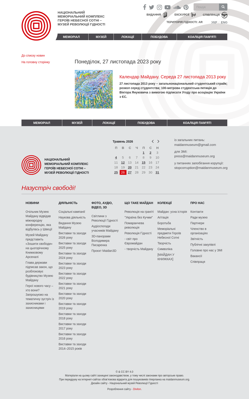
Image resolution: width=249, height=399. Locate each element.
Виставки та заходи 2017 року (72, 326)
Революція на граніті (139, 211)
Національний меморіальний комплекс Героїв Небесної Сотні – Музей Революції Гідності (81, 18)
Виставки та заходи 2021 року (72, 286)
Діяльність (68, 203)
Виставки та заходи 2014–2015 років (72, 346)
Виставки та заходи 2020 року (72, 296)
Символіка (164, 249)
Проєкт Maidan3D (104, 250)
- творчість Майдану (139, 249)
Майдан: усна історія (172, 211)
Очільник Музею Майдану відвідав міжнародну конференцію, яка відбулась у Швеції (39, 220)
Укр (214, 22)
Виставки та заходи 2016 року (72, 336)
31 (157, 172)
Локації (127, 37)
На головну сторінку (35, 62)
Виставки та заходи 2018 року (72, 316)
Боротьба (164, 223)
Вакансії (196, 256)
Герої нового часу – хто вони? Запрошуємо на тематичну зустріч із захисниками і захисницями (40, 297)
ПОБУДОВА (159, 37)
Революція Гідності (138, 233)
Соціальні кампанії (72, 211)
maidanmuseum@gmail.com (195, 145)
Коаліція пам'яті (202, 37)
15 (144, 162)
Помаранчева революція (134, 225)
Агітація (162, 217)
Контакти (196, 211)
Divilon (137, 389)
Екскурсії (181, 14)
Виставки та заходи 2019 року (72, 306)
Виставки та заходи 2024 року (72, 255)
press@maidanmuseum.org (194, 156)
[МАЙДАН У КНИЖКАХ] (165, 257)
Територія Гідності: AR (185, 22)
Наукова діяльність (72, 217)
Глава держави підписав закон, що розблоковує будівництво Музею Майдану (39, 271)
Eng (224, 22)
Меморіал (71, 37)
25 (116, 172)
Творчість (164, 243)
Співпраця (197, 261)
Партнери (197, 223)
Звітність (196, 239)
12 (123, 162)
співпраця (211, 14)
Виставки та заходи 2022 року (72, 276)
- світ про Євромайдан (133, 241)
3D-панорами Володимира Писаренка (101, 240)
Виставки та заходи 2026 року (72, 235)
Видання (154, 14)
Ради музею (199, 217)
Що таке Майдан (139, 203)
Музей (101, 37)
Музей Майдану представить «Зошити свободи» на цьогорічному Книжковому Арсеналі (39, 246)
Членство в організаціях (199, 231)
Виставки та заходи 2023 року (72, 266)
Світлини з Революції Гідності (105, 218)
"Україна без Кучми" (139, 217)
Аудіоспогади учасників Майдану (105, 228)
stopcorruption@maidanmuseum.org (201, 168)
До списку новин (33, 55)
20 (130, 167)
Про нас (197, 203)
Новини (32, 203)
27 (130, 172)
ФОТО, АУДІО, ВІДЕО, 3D (102, 205)
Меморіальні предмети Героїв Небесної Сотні (169, 233)
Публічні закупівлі (203, 244)
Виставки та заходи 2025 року (72, 245)
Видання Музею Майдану (70, 225)
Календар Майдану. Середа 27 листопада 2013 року (172, 76)
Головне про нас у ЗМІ (206, 250)
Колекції (164, 203)
